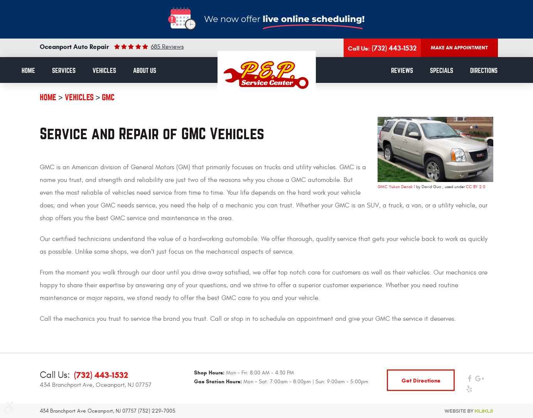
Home (28, 70)
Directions (484, 70)
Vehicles (104, 70)
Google (479, 380)
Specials (441, 70)
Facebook (469, 380)
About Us (144, 70)
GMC (108, 97)
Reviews (402, 70)
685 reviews (167, 46)
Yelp (469, 391)
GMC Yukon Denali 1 (396, 186)
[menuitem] (28, 71)
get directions (420, 380)
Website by (469, 411)
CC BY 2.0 (475, 186)
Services (64, 70)
